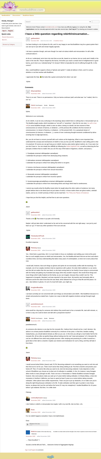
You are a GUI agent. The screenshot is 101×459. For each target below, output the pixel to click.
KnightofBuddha (37, 287)
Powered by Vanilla (50, 456)
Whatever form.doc (35, 423)
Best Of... (5, 40)
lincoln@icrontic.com (51, 27)
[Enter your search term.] (58, 21)
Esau (33, 409)
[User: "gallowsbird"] (28, 39)
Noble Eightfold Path (73, 146)
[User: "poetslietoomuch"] (28, 305)
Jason (33, 105)
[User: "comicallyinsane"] (28, 399)
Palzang (34, 248)
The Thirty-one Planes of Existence (77, 193)
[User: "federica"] (28, 432)
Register (33, 450)
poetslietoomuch (37, 304)
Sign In (27, 450)
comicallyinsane (37, 398)
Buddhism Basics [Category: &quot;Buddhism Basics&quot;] (58, 40)
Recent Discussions (8, 37)
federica (34, 431)
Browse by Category (9, 44)
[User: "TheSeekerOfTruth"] (28, 237)
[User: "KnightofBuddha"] (28, 288)
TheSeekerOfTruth (37, 236)
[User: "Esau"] (28, 411)
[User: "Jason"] (28, 106)
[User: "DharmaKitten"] (28, 92)
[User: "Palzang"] (28, 249)
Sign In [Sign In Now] (4, 30)
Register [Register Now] (10, 30)
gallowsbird (35, 38)
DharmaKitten (36, 91)
